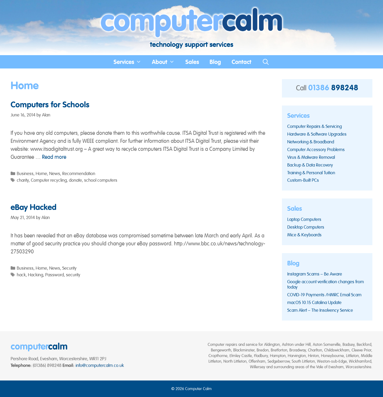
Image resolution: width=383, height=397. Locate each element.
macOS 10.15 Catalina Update (314, 302)
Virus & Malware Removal (311, 157)
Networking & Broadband (310, 141)
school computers (100, 180)
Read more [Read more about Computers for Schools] (54, 157)
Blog (215, 61)
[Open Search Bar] (266, 61)
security (73, 274)
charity (23, 180)
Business (25, 173)
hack (21, 274)
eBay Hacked (33, 207)
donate (75, 180)
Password (54, 274)
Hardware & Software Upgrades (317, 134)
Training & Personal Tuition (311, 172)
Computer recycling (49, 180)
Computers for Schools (50, 104)
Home (41, 173)
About (166, 61)
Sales (192, 61)
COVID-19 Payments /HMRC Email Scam (324, 294)
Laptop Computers (304, 219)
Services (130, 61)
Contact (241, 61)
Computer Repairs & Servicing (314, 126)
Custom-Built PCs (303, 180)
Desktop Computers (305, 227)
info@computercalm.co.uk (100, 365)
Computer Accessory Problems (316, 149)
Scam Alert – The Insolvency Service (320, 310)
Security (69, 268)
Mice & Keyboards (304, 234)
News (54, 173)
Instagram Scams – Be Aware (314, 274)
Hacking (35, 274)
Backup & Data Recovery (310, 165)
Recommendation (78, 173)
